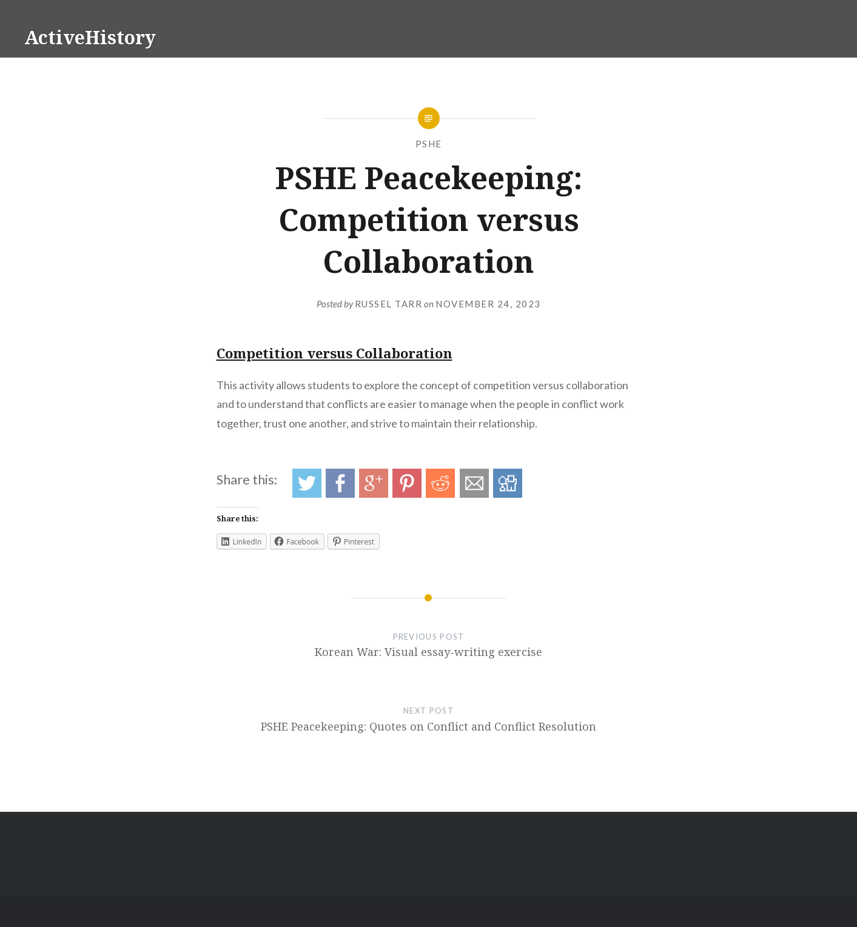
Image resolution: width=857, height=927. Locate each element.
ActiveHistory (90, 37)
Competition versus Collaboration (334, 353)
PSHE (428, 143)
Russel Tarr (389, 303)
